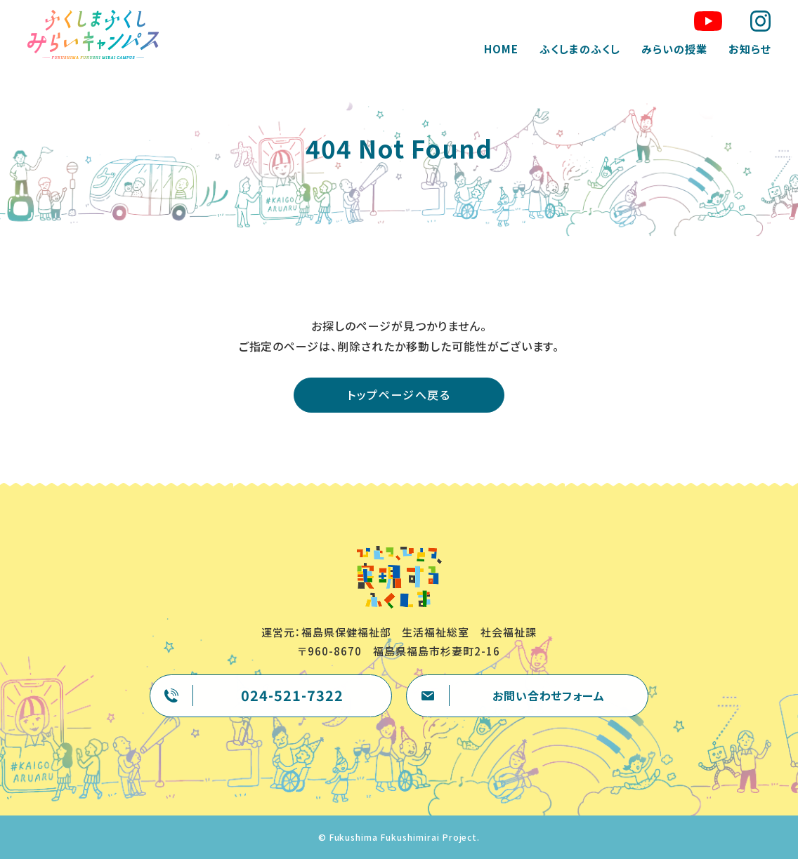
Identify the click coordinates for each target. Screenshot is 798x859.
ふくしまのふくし (579, 48)
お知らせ (748, 48)
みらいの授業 (673, 48)
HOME (500, 48)
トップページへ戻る (398, 394)
